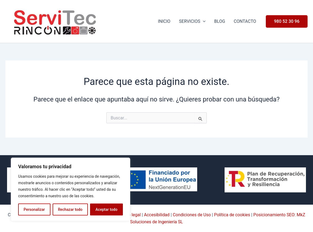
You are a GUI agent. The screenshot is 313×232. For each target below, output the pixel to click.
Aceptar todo (106, 209)
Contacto (245, 21)
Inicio (164, 21)
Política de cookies (232, 214)
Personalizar (34, 209)
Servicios (192, 21)
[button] (287, 21)
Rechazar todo (70, 209)
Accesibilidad (156, 214)
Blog (219, 21)
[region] (70, 189)
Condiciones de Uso (192, 214)
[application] (203, 21)
